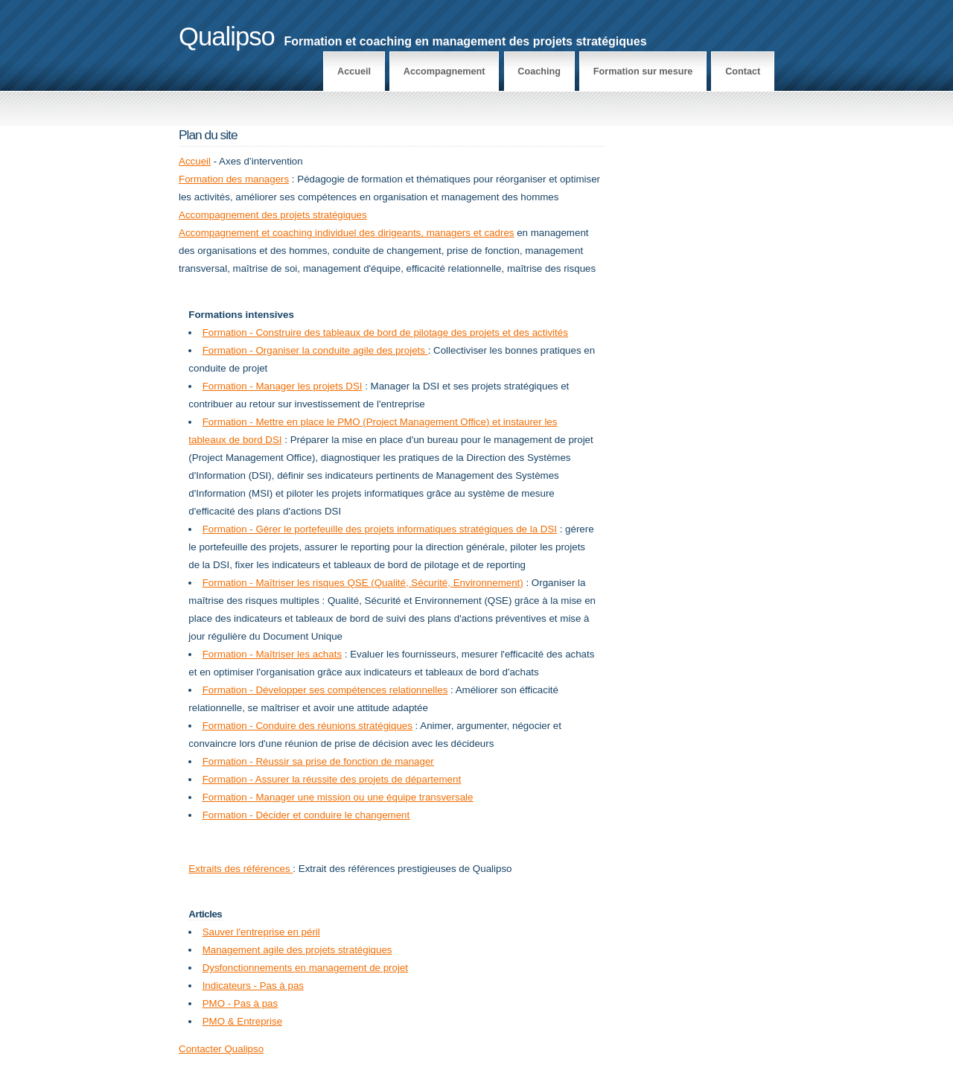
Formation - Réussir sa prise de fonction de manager (318, 761)
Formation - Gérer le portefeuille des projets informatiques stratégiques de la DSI (380, 529)
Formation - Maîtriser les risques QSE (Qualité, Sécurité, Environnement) (363, 582)
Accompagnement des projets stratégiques (273, 214)
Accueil (354, 71)
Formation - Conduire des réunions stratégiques (307, 725)
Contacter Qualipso (221, 1048)
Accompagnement (444, 71)
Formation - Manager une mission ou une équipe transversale (338, 797)
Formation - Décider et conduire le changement (306, 815)
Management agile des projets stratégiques (297, 949)
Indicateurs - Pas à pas (253, 985)
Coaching (539, 71)
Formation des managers (234, 179)
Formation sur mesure (643, 71)
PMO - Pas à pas (240, 1003)
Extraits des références (240, 868)
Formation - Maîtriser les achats (272, 654)
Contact (742, 71)
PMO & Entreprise (242, 1021)
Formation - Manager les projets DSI (283, 386)
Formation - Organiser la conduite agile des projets (315, 350)
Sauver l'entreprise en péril (261, 931)
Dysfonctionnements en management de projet (305, 967)
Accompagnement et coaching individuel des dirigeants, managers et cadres (346, 232)
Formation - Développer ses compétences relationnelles (325, 689)
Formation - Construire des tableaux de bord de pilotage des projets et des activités (385, 332)
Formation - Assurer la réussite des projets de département (332, 779)
